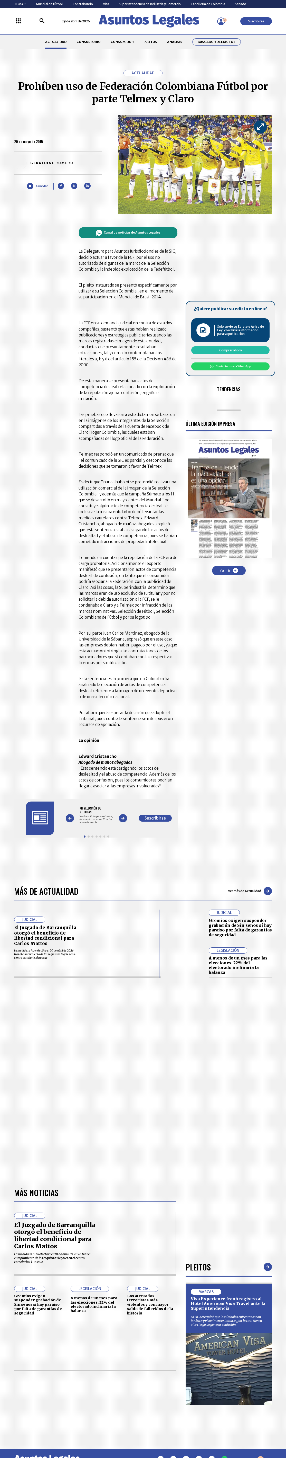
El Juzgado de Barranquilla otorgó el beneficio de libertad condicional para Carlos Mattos (45, 935)
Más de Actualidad (46, 891)
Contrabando (83, 4)
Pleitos (198, 1267)
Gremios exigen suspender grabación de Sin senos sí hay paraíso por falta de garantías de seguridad (240, 927)
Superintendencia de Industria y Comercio (150, 4)
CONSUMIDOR (122, 42)
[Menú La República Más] (18, 21)
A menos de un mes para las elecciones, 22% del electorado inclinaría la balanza (238, 965)
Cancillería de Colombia (208, 4)
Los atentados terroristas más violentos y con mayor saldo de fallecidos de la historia (150, 1304)
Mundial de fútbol (49, 4)
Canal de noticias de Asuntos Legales (128, 233)
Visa (106, 4)
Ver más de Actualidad (250, 891)
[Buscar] (42, 21)
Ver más (229, 570)
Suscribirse (256, 21)
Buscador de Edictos (216, 42)
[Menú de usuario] (221, 21)
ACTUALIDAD (55, 42)
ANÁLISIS (174, 42)
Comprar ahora (230, 350)
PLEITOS (150, 42)
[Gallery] (96, 815)
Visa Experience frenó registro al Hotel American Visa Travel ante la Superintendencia (228, 1303)
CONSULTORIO (89, 42)
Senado (240, 4)
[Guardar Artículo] (37, 186)
